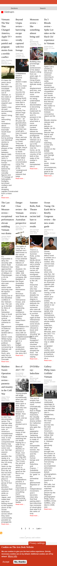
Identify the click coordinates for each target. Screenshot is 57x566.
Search (43, 8)
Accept (5, 562)
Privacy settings (37, 543)
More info (12, 556)
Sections (14, 8)
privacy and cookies (33, 538)
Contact (22, 538)
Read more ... (6, 197)
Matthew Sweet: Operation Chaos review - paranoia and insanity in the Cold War (7, 380)
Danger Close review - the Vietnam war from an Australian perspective (21, 212)
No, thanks (20, 562)
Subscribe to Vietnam (1, 533)
